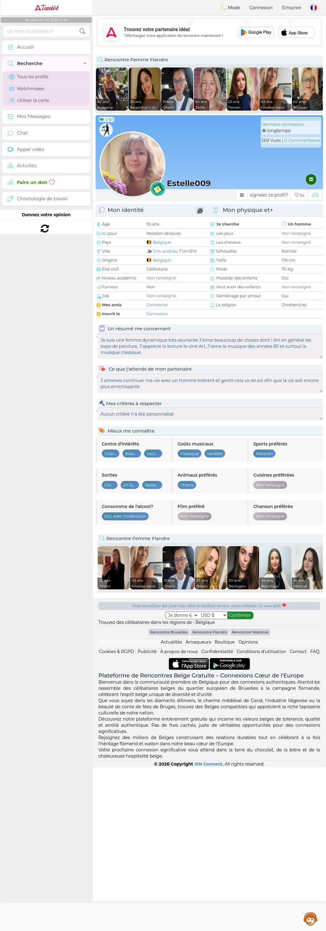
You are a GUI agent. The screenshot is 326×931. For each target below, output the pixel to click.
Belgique (162, 242)
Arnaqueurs (198, 806)
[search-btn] (82, 31)
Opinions (248, 806)
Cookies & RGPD (116, 815)
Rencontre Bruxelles (169, 796)
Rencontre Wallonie (250, 796)
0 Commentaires (302, 140)
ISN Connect (208, 928)
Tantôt (46, 7)
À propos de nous (179, 815)
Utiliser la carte (29, 100)
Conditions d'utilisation (261, 815)
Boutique (225, 806)
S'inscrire (291, 7)
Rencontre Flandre (209, 796)
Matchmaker (27, 89)
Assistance (311, 918)
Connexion (261, 7)
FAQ (315, 815)
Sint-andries (165, 251)
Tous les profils (28, 77)
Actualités (171, 806)
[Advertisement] (209, 32)
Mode (230, 8)
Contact (298, 815)
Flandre (188, 251)
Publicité (147, 815)
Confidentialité (217, 815)
